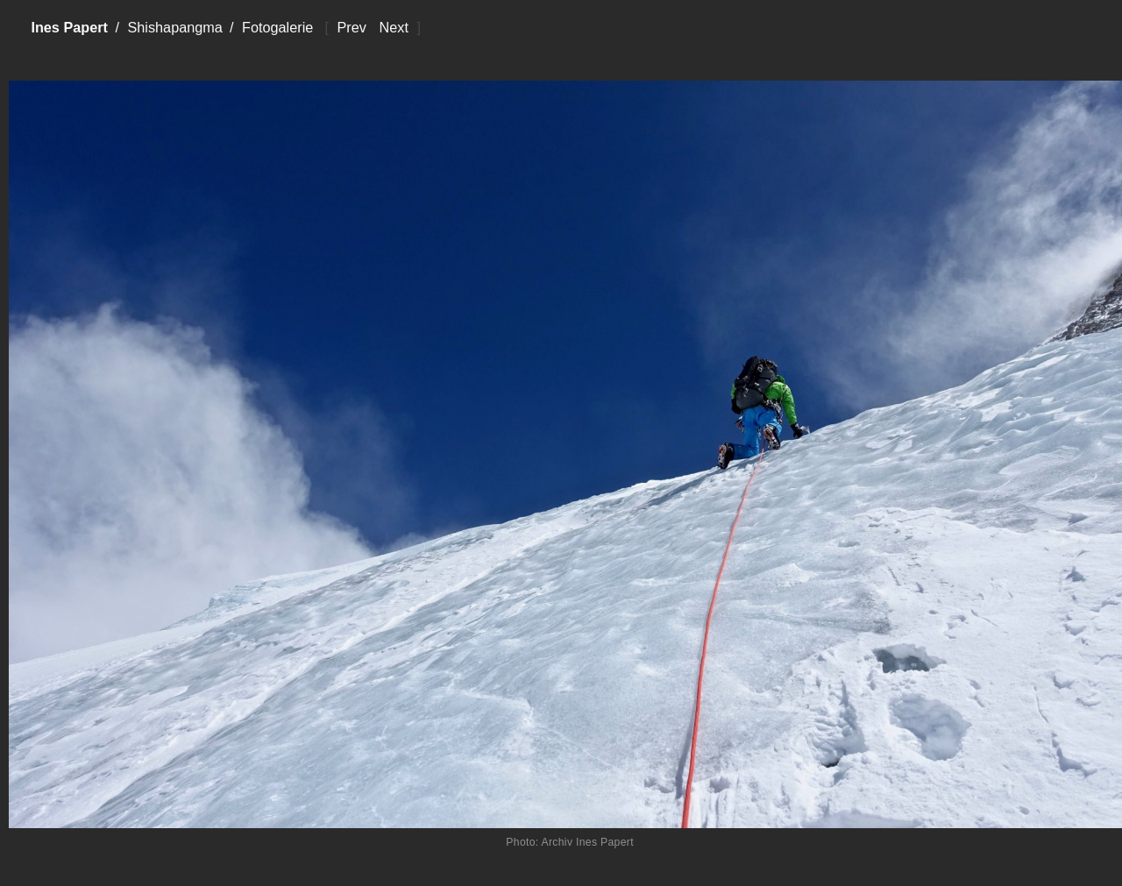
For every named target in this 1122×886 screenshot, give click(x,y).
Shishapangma (174, 27)
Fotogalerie (277, 27)
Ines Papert (69, 27)
